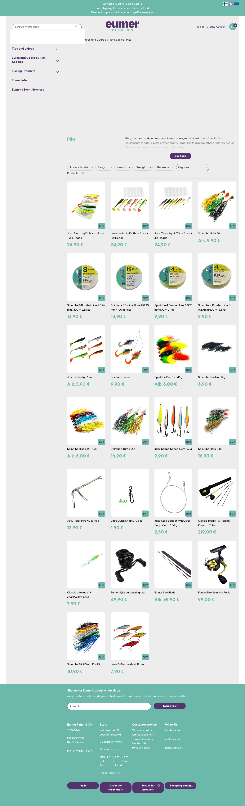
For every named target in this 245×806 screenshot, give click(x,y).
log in (200, 26)
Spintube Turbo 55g (123, 448)
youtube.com (172, 739)
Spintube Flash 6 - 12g (211, 377)
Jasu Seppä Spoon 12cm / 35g (173, 448)
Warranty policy (142, 730)
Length (103, 167)
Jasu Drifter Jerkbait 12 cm (127, 664)
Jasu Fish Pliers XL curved (83, 520)
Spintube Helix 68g (209, 233)
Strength (141, 167)
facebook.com (173, 730)
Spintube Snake (120, 377)
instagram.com (174, 747)
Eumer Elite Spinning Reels (214, 592)
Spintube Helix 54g (210, 448)
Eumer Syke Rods (164, 592)
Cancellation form (143, 734)
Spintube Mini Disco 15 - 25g (84, 664)
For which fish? (79, 167)
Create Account (216, 26)
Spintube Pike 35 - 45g (168, 377)
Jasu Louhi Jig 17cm (79, 377)
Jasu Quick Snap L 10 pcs (126, 520)
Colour (121, 167)
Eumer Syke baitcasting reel (128, 592)
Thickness (163, 167)
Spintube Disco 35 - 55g (82, 448)
